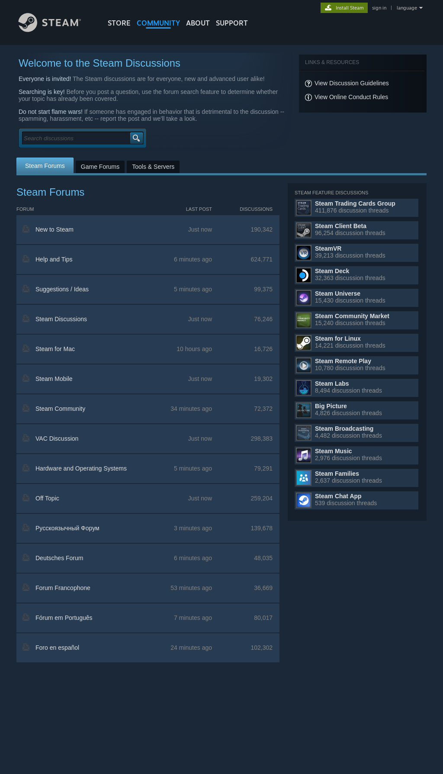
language (407, 8)
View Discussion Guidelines (352, 83)
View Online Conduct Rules (351, 97)
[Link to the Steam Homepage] (56, 29)
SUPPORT (232, 23)
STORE (119, 23)
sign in (379, 8)
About (198, 23)
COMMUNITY (158, 23)
